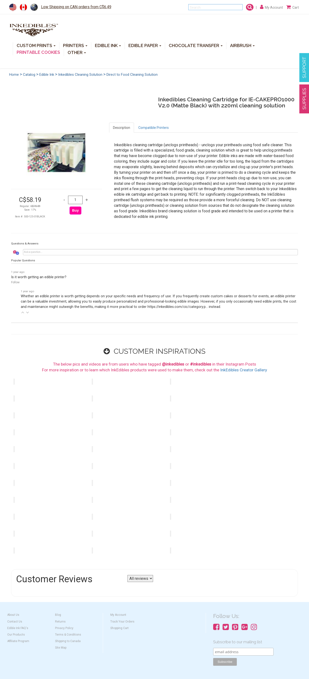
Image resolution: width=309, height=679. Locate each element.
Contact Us (14, 621)
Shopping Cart (119, 628)
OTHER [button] (77, 52)
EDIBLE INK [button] (108, 45)
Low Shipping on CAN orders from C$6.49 (76, 7)
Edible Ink (46, 74)
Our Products (16, 634)
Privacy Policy (64, 628)
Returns (60, 621)
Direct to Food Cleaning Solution (132, 74)
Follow (15, 282)
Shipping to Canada (68, 641)
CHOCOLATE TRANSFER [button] (196, 45)
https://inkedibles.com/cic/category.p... (177, 307)
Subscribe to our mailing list (237, 642)
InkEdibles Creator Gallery (243, 369)
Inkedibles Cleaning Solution (80, 74)
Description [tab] (121, 128)
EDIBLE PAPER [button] (144, 45)
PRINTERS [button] (75, 45)
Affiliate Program (18, 641)
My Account (118, 615)
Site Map (60, 647)
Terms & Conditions (68, 634)
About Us (13, 615)
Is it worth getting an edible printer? (38, 277)
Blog (58, 615)
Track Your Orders (122, 621)
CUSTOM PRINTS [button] (36, 45)
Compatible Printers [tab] (153, 128)
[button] (23, 312)
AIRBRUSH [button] (242, 45)
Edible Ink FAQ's (17, 628)
